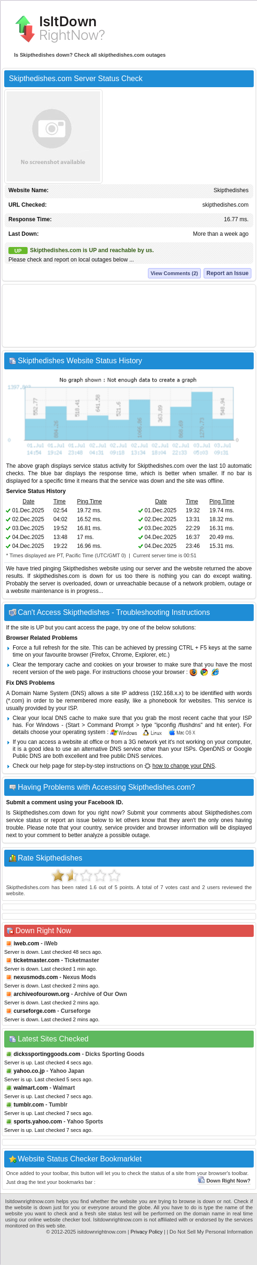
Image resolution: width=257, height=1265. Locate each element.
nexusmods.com (36, 977)
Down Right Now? (224, 1180)
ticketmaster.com (36, 960)
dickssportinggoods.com (47, 1054)
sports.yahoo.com (38, 1121)
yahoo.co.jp (29, 1071)
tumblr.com (29, 1104)
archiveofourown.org (41, 994)
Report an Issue (227, 273)
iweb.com (26, 943)
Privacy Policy (146, 1232)
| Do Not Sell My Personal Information (210, 1232)
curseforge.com (35, 1011)
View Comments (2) (174, 273)
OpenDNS (212, 749)
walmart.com (31, 1088)
